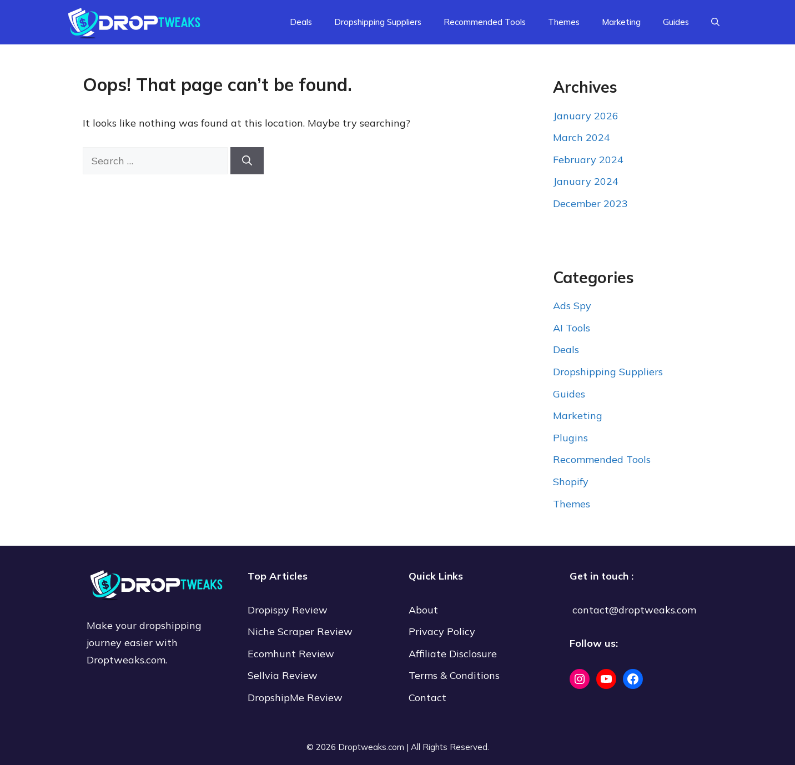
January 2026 (585, 115)
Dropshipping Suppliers (377, 22)
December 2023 (590, 203)
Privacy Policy (442, 631)
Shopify (570, 481)
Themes (564, 22)
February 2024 (588, 159)
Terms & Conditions (454, 675)
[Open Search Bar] (715, 22)
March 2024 (581, 137)
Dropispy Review (288, 609)
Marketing (621, 22)
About (423, 609)
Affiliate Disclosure (453, 653)
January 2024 (585, 181)
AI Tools (571, 327)
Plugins (570, 437)
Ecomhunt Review (291, 653)
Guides (676, 22)
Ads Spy (572, 305)
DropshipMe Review (295, 697)
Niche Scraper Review (301, 631)
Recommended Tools (485, 22)
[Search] (247, 160)
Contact (427, 697)
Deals (301, 22)
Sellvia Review (284, 675)
